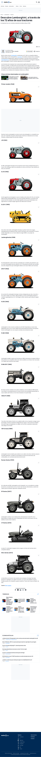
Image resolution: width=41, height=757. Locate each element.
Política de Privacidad (8, 753)
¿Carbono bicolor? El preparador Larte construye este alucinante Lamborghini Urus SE (20, 638)
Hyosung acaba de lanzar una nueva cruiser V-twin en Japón (14, 649)
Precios (7, 646)
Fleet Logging (8, 585)
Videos (17, 6)
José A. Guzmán (14, 51)
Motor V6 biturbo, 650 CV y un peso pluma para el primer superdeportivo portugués (19, 642)
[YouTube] (20, 745)
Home (2, 14)
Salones (24, 6)
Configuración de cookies (24, 753)
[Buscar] (36, 2)
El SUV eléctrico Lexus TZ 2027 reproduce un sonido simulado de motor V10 (17, 656)
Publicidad (33, 736)
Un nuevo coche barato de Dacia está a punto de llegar (13, 652)
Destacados (11, 6)
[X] (19, 738)
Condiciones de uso (33, 753)
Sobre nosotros (34, 734)
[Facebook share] (15, 590)
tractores (19, 57)
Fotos (21, 6)
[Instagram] (21, 743)
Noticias (2, 6)
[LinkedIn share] (20, 590)
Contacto (32, 738)
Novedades (8, 643)
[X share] (18, 590)
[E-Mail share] (25, 590)
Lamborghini (6, 14)
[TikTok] (20, 748)
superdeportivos (5, 59)
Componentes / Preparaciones (11, 639)
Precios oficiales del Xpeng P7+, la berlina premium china (14, 645)
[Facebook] (20, 736)
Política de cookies (16, 753)
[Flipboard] (20, 740)
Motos (7, 650)
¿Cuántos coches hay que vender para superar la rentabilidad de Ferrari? (17, 659)
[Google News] (21, 742)
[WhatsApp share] (23, 590)
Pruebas (6, 6)
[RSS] (19, 747)
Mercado (7, 661)
